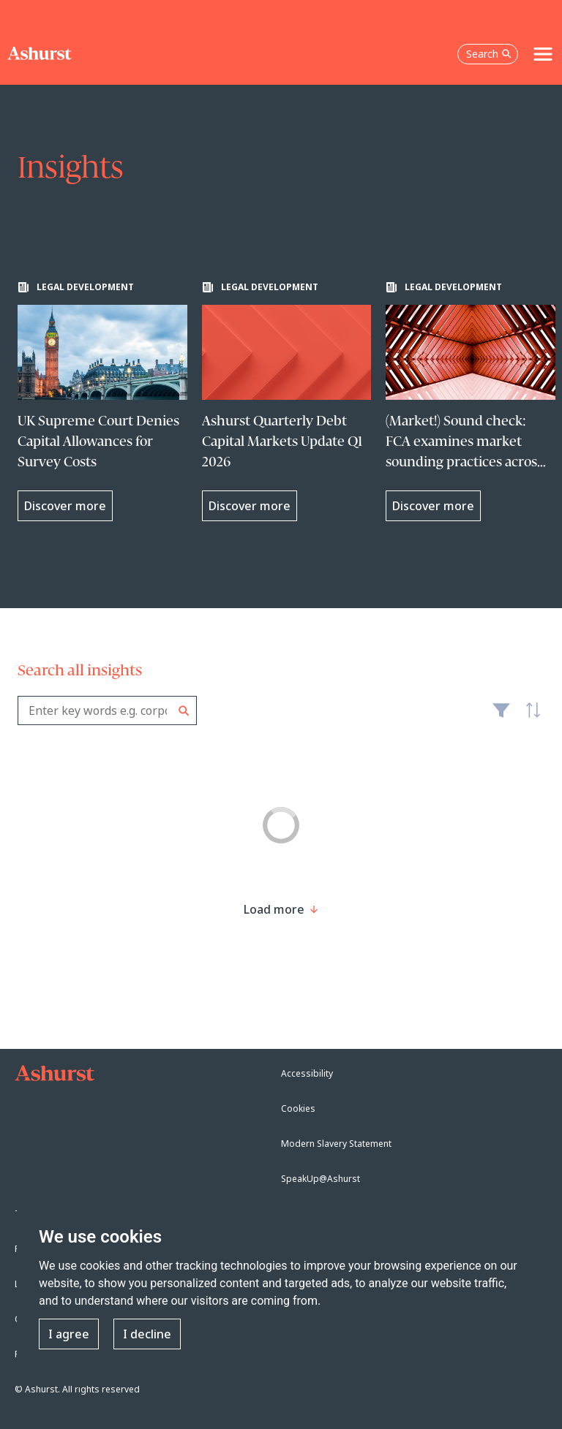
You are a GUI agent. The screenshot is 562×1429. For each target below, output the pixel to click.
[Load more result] (274, 909)
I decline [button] (147, 1334)
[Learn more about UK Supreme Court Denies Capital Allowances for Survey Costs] (102, 401)
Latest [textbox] (530, 718)
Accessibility (307, 1073)
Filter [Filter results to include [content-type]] (501, 716)
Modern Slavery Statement (336, 1143)
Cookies (298, 1108)
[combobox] (107, 710)
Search (184, 711)
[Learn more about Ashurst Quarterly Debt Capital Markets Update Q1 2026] (287, 401)
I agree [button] (68, 1334)
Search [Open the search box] (489, 54)
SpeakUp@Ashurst (320, 1178)
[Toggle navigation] (543, 54)
